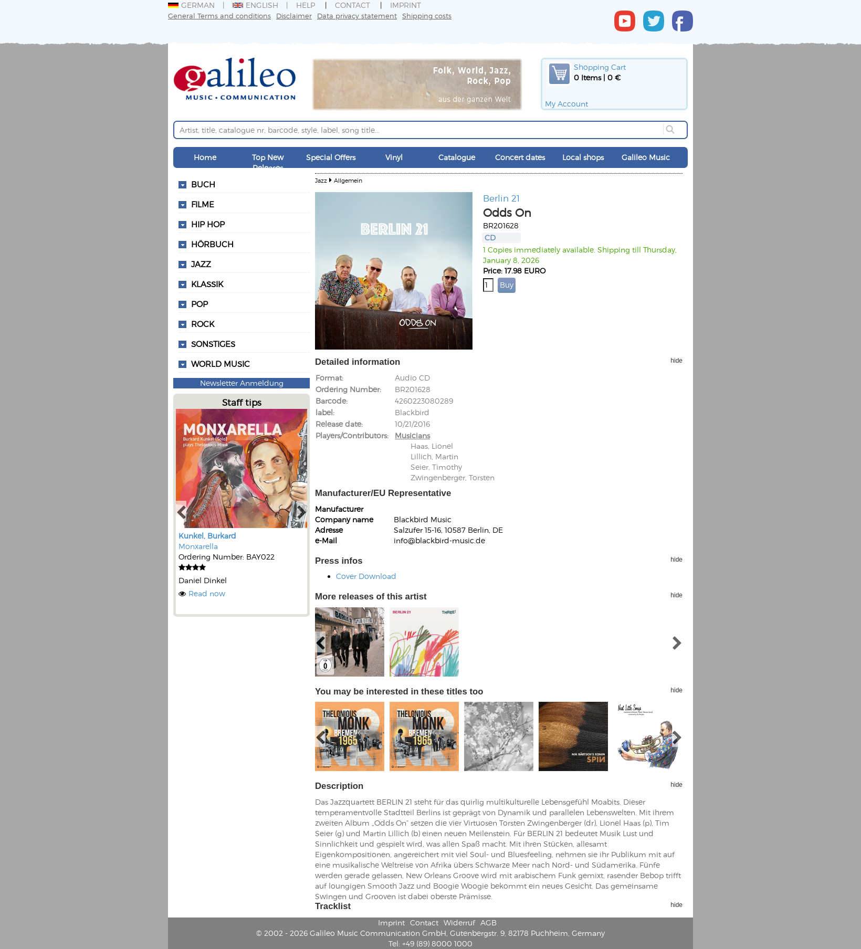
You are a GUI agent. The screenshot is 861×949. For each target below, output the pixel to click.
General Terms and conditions (219, 15)
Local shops (583, 157)
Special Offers (330, 157)
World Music (220, 363)
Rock (202, 324)
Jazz (201, 264)
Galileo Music (646, 157)
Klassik (207, 284)
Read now (206, 593)
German (191, 5)
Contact (352, 5)
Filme (202, 204)
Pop (199, 304)
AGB (488, 922)
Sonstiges (213, 344)
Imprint (405, 5)
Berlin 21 (501, 198)
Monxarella (198, 546)
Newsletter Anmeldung (242, 382)
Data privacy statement (357, 15)
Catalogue (456, 157)
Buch (203, 184)
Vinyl (394, 157)
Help (305, 5)
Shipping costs (427, 15)
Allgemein (348, 180)
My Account (566, 103)
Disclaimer (294, 15)
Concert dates (520, 157)
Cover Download (366, 576)
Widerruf (459, 922)
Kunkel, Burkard (207, 535)
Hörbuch (212, 244)
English (255, 5)
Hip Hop (208, 224)
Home (205, 157)
